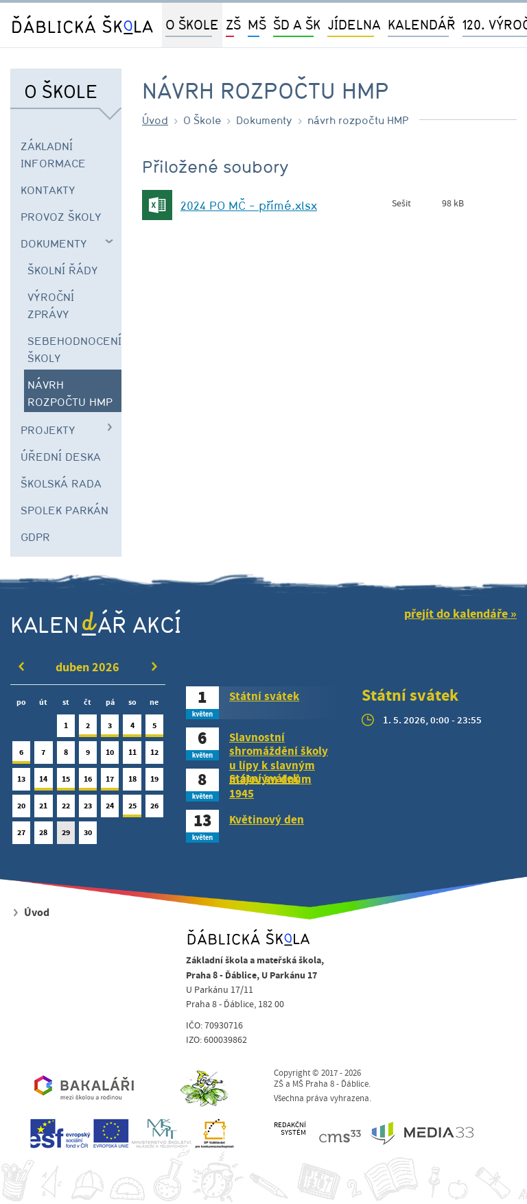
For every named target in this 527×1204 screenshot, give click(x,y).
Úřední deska (61, 456)
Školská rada (61, 483)
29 (66, 835)
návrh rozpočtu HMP (70, 393)
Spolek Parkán (64, 510)
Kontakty (48, 189)
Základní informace (53, 155)
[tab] (263, 702)
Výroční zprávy (50, 305)
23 (88, 808)
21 (43, 808)
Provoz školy (61, 216)
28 (43, 835)
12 (154, 755)
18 (132, 782)
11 (132, 755)
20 (21, 808)
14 (43, 782)
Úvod (155, 120)
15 (66, 782)
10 (110, 755)
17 (110, 782)
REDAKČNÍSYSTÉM (290, 1128)
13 (21, 782)
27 (21, 835)
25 (132, 808)
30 (88, 835)
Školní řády (62, 270)
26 (154, 808)
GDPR (35, 536)
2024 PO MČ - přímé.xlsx (248, 205)
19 (154, 782)
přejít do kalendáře (456, 614)
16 (88, 782)
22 (66, 808)
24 (110, 808)
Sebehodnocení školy (74, 349)
